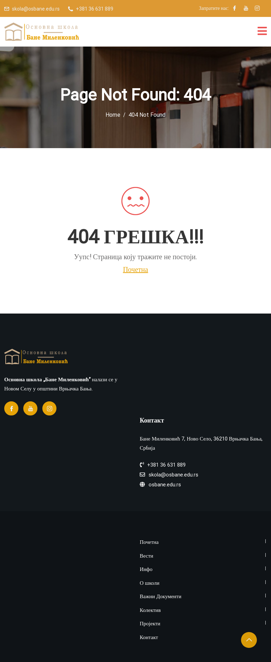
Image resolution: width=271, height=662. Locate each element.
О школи (149, 583)
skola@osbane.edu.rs (36, 9)
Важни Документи (160, 596)
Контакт (149, 637)
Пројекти (150, 623)
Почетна (135, 269)
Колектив (150, 610)
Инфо (146, 569)
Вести (146, 556)
